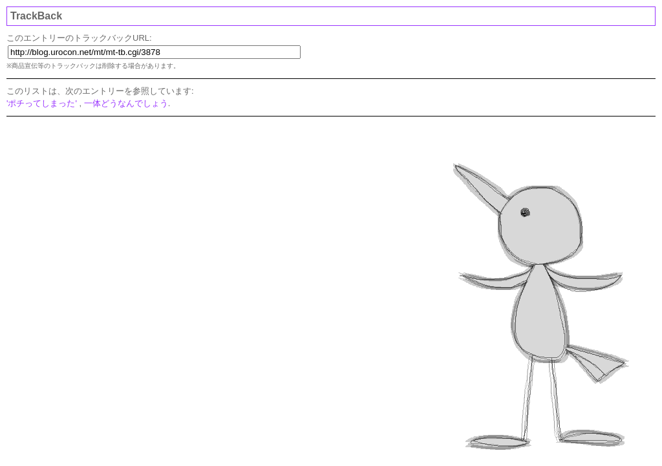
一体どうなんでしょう (126, 103)
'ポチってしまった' (41, 103)
